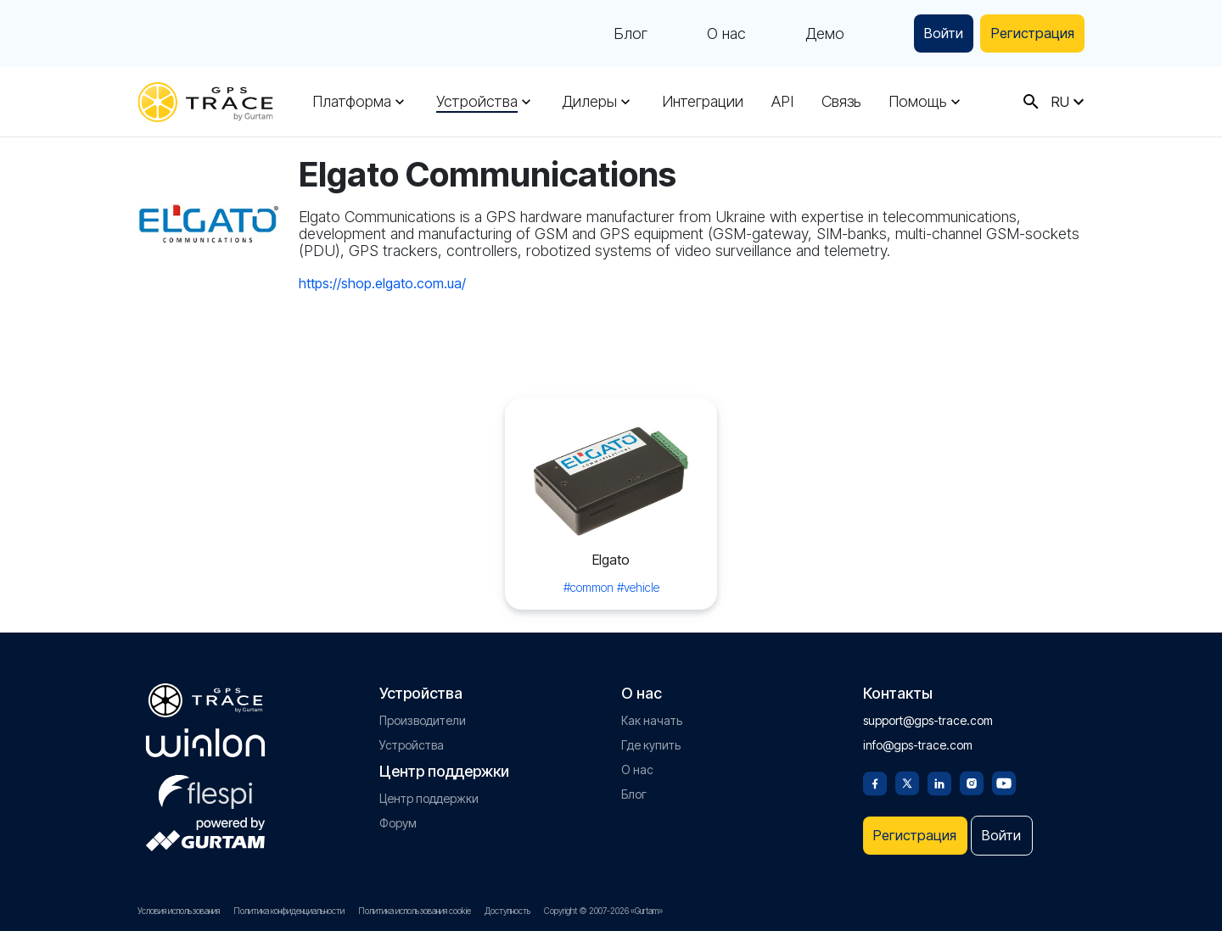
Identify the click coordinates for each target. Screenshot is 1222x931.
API (779, 101)
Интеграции (700, 101)
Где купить (651, 739)
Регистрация (1027, 33)
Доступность (507, 911)
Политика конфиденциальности (289, 911)
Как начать (651, 714)
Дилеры (587, 101)
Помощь (912, 101)
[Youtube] (1004, 776)
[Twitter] (907, 776)
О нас (708, 34)
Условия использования (178, 911)
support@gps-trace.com (928, 714)
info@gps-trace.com (918, 739)
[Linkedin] (939, 776)
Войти (929, 33)
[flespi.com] (205, 782)
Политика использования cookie (414, 911)
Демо (807, 34)
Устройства (476, 101)
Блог (613, 34)
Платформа (351, 101)
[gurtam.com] (205, 737)
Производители (422, 714)
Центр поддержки (429, 792)
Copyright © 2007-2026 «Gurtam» (603, 911)
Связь (836, 101)
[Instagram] (972, 776)
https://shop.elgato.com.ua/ (382, 283)
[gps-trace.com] (205, 102)
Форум (398, 817)
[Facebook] (875, 776)
